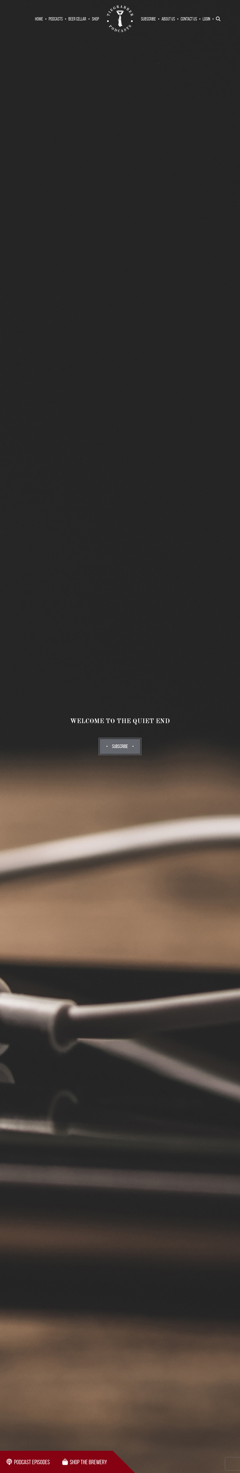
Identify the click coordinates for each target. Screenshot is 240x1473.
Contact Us (189, 18)
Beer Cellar (77, 18)
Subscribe (148, 18)
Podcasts (56, 18)
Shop (95, 18)
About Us (168, 18)
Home (39, 18)
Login (206, 18)
